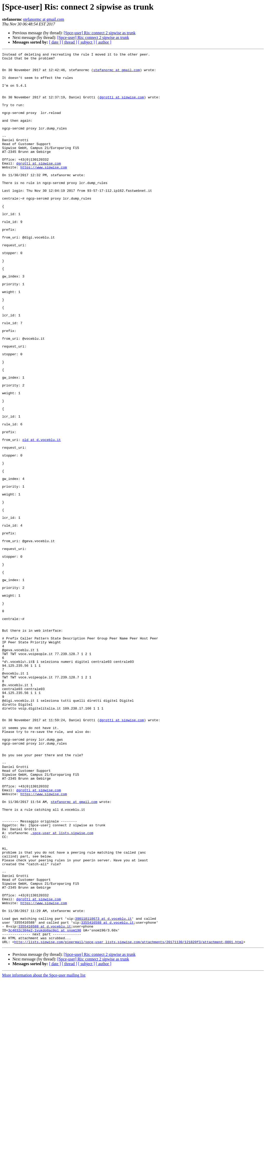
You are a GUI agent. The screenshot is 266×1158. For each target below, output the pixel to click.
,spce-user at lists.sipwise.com (61, 989)
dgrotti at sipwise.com (121, 106)
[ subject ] (86, 42)
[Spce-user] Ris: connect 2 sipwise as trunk (99, 33)
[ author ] (103, 42)
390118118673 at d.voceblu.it (103, 1092)
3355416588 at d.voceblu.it (107, 1096)
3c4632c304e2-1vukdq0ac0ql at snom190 (44, 1106)
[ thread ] (69, 42)
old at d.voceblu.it (41, 517)
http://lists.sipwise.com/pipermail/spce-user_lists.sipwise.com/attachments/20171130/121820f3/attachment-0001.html (128, 1120)
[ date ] (55, 42)
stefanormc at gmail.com (43, 19)
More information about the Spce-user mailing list (43, 1153)
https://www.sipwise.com (43, 190)
